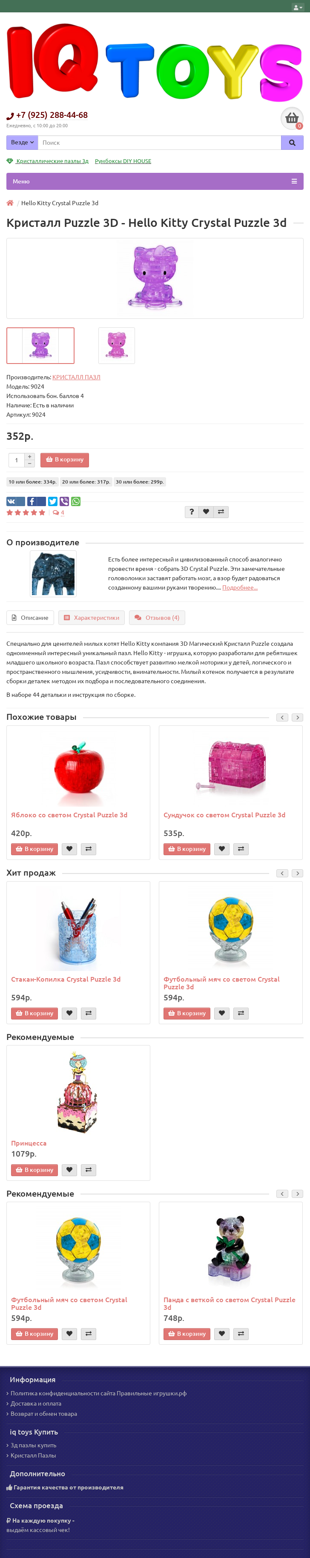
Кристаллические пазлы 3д (47, 161)
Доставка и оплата (33, 1403)
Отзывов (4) (157, 617)
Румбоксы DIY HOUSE (123, 161)
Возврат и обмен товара (41, 1413)
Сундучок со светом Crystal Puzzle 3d (225, 815)
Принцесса (29, 1143)
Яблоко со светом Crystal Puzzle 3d (69, 815)
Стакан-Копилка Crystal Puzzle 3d (66, 979)
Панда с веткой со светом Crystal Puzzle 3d (230, 1303)
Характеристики (91, 617)
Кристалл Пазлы (31, 1455)
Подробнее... (240, 587)
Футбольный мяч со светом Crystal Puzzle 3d (222, 983)
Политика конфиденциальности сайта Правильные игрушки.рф (96, 1393)
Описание (30, 617)
